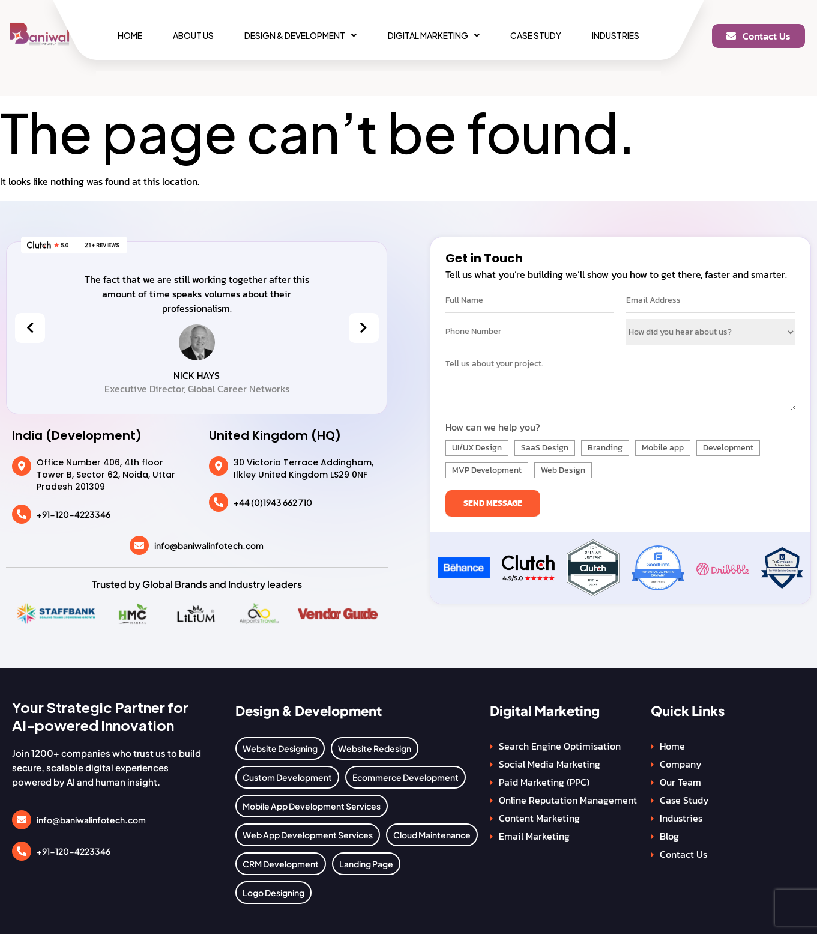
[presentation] (30, 328)
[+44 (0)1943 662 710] (218, 502)
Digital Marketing (434, 35)
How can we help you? (492, 427)
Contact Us (683, 854)
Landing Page (366, 863)
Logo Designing (273, 892)
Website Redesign (374, 748)
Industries (615, 35)
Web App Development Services (308, 834)
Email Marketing (534, 836)
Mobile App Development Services (312, 806)
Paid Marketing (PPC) (544, 782)
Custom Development (287, 777)
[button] (300, 35)
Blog (669, 836)
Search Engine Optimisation (560, 746)
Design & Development (300, 35)
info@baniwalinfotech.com (209, 545)
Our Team (680, 782)
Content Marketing (539, 818)
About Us (193, 35)
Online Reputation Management (568, 800)
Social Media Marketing (549, 764)
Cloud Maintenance (432, 834)
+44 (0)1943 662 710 (273, 502)
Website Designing (280, 748)
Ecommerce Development (405, 777)
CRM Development (281, 863)
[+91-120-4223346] (21, 514)
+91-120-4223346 (73, 514)
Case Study (535, 35)
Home (130, 35)
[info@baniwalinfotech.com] (139, 545)
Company (681, 764)
